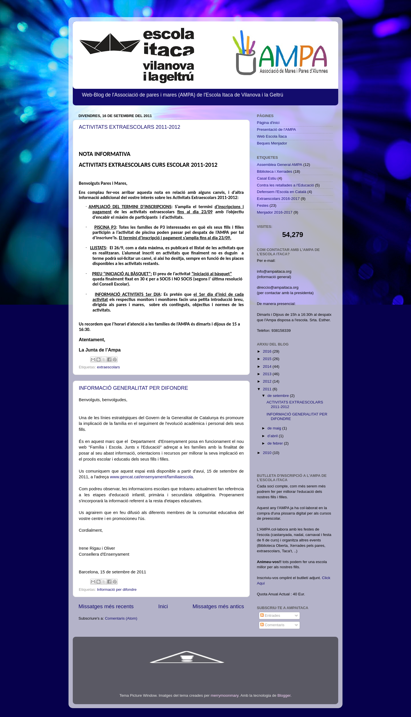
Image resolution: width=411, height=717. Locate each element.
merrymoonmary (224, 695)
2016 (268, 351)
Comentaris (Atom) (121, 618)
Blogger (284, 695)
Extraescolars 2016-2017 (278, 198)
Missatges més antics (218, 606)
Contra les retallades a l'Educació (285, 185)
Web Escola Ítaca (272, 136)
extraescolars (108, 367)
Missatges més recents (106, 606)
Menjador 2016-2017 (275, 212)
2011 (268, 389)
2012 (268, 381)
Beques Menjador (272, 143)
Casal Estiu (266, 178)
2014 (268, 366)
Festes (263, 205)
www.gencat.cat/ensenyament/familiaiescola (151, 477)
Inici (163, 606)
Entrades (270, 615)
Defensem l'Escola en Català (281, 192)
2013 (268, 374)
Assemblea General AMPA (279, 164)
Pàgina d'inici (268, 122)
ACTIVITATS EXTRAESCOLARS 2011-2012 (129, 127)
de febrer (275, 443)
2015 (268, 359)
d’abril (273, 436)
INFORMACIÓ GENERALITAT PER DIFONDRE (133, 388)
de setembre (278, 395)
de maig (274, 428)
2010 (268, 453)
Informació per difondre (117, 589)
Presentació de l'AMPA (276, 129)
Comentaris (272, 625)
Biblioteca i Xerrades (274, 171)
